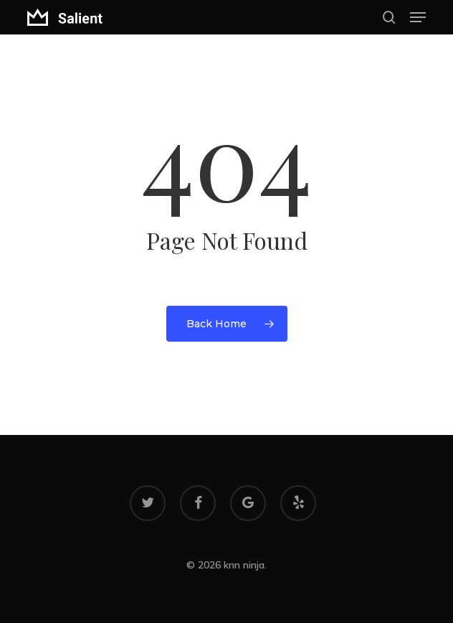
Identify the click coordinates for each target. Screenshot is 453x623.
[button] (418, 17)
